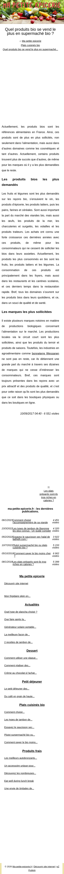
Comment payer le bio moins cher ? (32, 554)
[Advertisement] (32, 85)
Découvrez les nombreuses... (20, 773)
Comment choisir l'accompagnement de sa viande (30, 521)
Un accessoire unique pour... (19, 765)
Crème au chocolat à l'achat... (20, 673)
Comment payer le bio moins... (21, 742)
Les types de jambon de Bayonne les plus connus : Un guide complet (32, 529)
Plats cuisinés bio (30, 45)
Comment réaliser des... (17, 665)
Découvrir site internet (16, 583)
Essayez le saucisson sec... (19, 727)
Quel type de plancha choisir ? (20, 611)
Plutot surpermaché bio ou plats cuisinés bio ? (30, 546)
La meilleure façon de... (17, 634)
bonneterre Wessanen (45, 353)
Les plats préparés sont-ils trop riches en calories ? (49, 496)
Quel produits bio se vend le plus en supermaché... (30, 49)
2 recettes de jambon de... (18, 642)
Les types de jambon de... (18, 719)
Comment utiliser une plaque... (21, 658)
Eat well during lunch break (19, 781)
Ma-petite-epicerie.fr (22, 866)
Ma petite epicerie (31, 41)
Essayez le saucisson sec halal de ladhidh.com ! (31, 538)
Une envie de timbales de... (19, 788)
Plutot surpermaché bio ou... (19, 734)
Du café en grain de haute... (19, 696)
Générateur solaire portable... (20, 627)
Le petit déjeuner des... (16, 688)
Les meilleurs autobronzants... (20, 758)
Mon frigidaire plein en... (17, 596)
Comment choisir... (14, 712)
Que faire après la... (15, 619)
